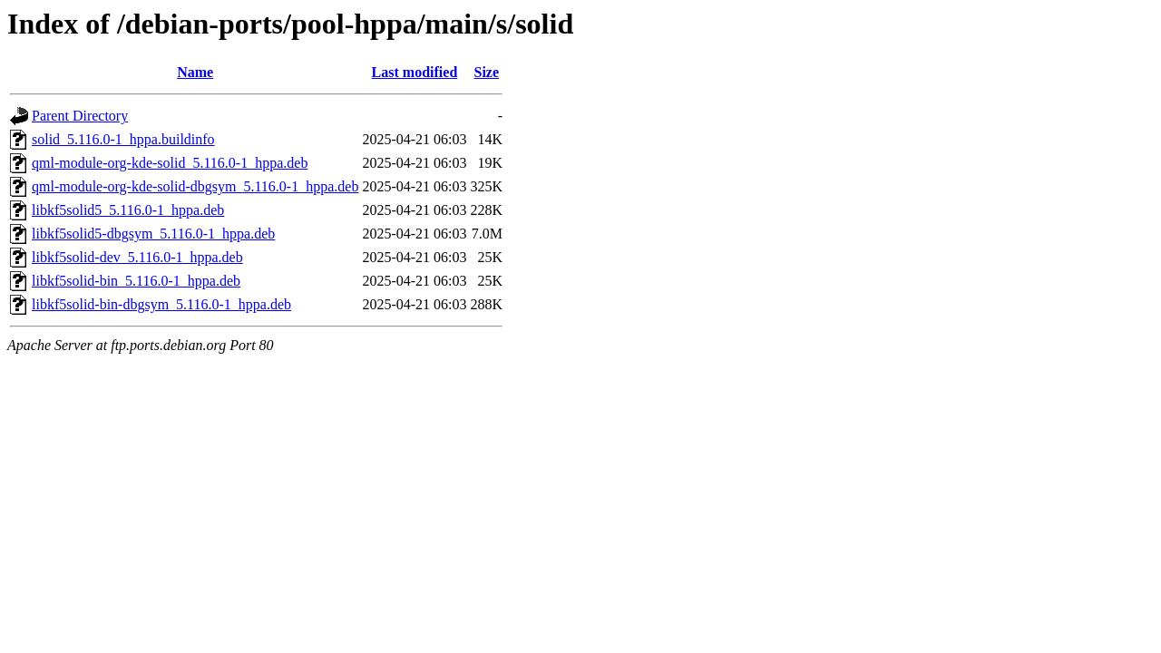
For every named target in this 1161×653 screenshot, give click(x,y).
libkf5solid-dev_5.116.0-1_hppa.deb (137, 257)
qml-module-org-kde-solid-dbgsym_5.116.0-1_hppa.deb (195, 186)
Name (195, 72)
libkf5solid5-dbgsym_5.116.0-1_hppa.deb (153, 233)
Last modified (415, 72)
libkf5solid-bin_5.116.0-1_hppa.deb (136, 280)
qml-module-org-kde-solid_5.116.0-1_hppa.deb (169, 163)
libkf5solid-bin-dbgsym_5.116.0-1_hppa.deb (161, 304)
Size (487, 72)
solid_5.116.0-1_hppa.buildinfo (123, 139)
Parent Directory (80, 115)
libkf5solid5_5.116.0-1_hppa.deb (128, 210)
